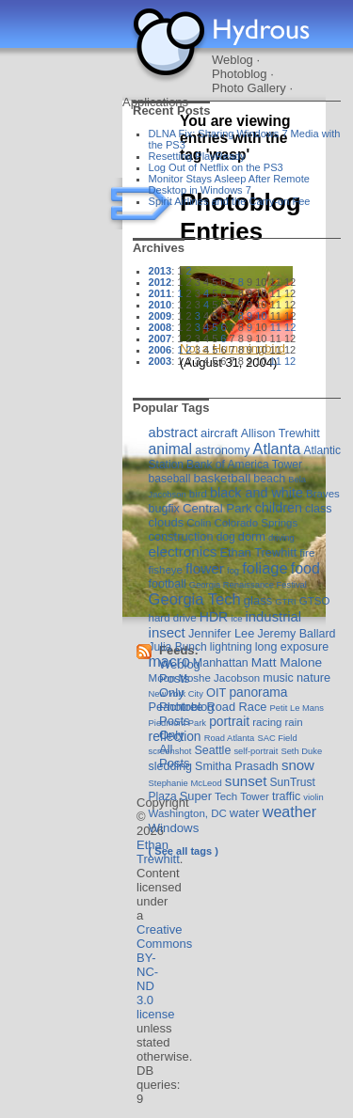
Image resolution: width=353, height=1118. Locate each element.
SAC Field (277, 737)
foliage (264, 567)
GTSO (314, 600)
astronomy (222, 450)
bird (198, 493)
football (167, 583)
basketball (221, 478)
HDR (214, 616)
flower (204, 568)
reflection (175, 736)
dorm (251, 536)
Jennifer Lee (221, 633)
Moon (162, 678)
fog (233, 570)
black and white (256, 492)
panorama (258, 692)
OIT (216, 692)
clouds (167, 522)
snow (297, 765)
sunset (246, 781)
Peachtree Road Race (208, 707)
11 (275, 327)
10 (260, 316)
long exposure (292, 646)
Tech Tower (242, 796)
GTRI (285, 601)
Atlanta (276, 448)
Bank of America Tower (244, 464)
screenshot (170, 751)
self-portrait (255, 751)
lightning (231, 646)
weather (289, 811)
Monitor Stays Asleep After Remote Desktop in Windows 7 (229, 184)
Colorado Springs (256, 522)
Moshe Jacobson (219, 678)
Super (196, 796)
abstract (173, 432)
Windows (174, 828)
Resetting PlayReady (197, 156)
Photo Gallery (249, 88)
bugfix (164, 508)
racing (266, 722)
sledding (170, 766)
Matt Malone (286, 662)
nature (313, 677)
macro (169, 661)
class (318, 508)
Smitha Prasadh (237, 766)
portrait (229, 721)
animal (171, 449)
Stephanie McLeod (185, 783)
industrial (273, 616)
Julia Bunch (178, 646)
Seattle (213, 750)
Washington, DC (188, 813)
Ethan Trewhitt (258, 552)
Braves (323, 493)
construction (181, 536)
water (245, 813)
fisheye (166, 569)
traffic (286, 796)
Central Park (217, 508)
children (278, 507)
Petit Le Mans (297, 707)
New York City (176, 693)
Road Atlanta (229, 737)
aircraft (219, 433)
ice (236, 618)
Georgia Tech (195, 599)
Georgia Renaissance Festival (248, 584)
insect (167, 632)
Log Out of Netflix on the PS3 (216, 167)
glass (258, 600)
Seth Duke (301, 751)
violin (313, 797)
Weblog (232, 60)
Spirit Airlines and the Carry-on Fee (230, 201)
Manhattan (221, 662)
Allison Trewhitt (280, 433)
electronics (183, 551)
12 (290, 327)
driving (281, 537)
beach (269, 478)
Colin (198, 522)
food (305, 567)
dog (226, 536)
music (278, 678)
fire (306, 553)
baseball (170, 478)
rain (294, 722)
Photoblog (239, 74)
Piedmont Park (178, 722)
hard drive (173, 617)
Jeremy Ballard (296, 633)
